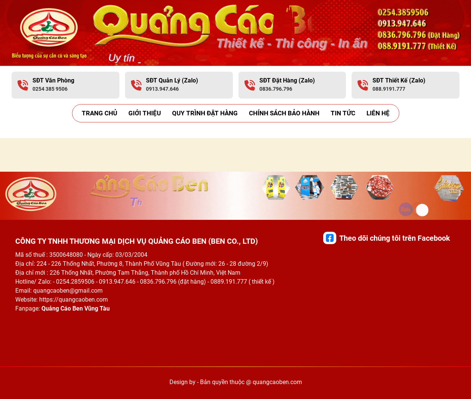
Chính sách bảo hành (284, 113)
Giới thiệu (144, 113)
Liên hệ (378, 113)
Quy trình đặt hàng (205, 113)
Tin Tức (343, 113)
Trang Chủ (99, 113)
